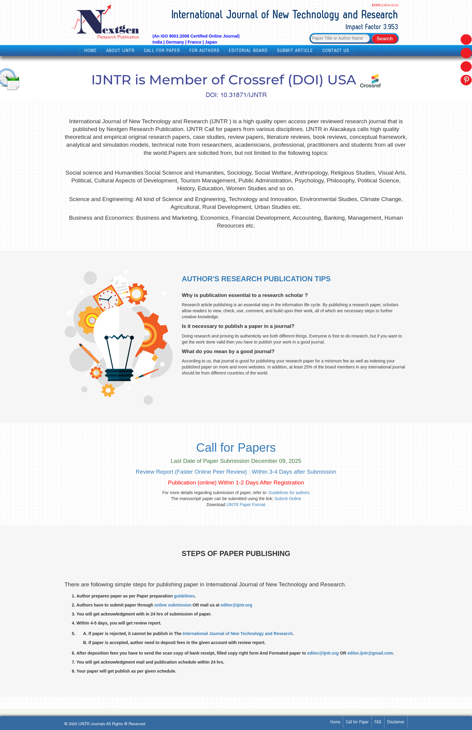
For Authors (204, 50)
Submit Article (295, 50)
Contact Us (335, 50)
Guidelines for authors (289, 492)
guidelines (184, 596)
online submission (172, 605)
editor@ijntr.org (236, 605)
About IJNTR (120, 50)
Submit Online (288, 498)
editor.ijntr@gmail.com (370, 653)
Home (90, 50)
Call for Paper (162, 50)
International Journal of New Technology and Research (238, 633)
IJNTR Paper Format (246, 504)
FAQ (377, 722)
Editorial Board (248, 50)
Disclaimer (396, 722)
